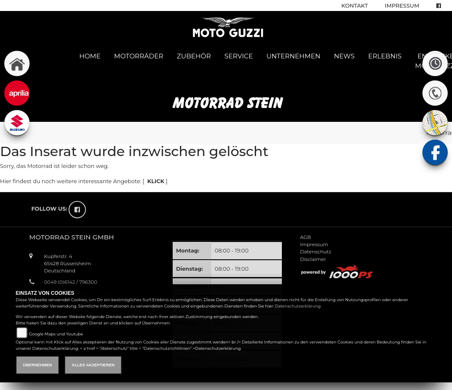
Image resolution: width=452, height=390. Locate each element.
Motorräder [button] (138, 56)
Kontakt (355, 6)
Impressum (402, 6)
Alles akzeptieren (93, 365)
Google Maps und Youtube (56, 334)
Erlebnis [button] (385, 56)
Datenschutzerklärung (298, 306)
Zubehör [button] (194, 56)
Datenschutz (315, 252)
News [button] (344, 56)
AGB (305, 237)
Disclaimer (313, 259)
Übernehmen (37, 365)
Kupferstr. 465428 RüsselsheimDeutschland (67, 263)
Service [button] (238, 56)
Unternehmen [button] (293, 56)
